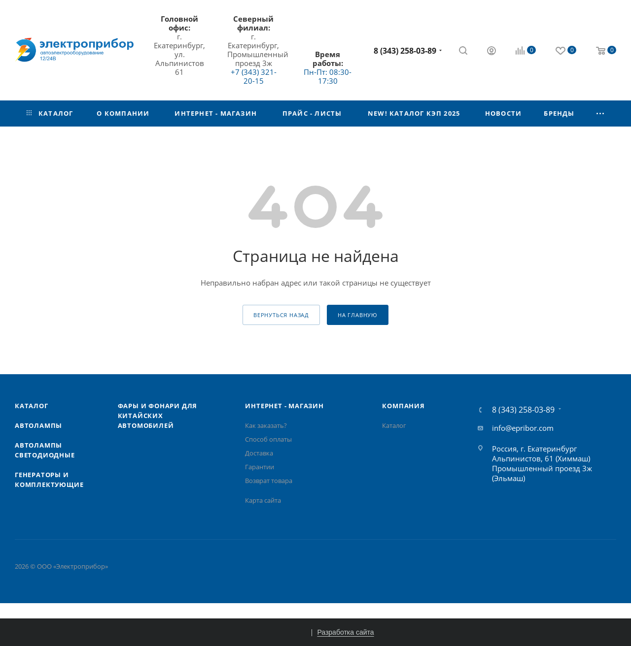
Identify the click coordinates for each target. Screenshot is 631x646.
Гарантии (259, 466)
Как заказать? (266, 425)
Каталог (31, 405)
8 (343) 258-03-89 (405, 50)
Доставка (259, 453)
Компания (403, 405)
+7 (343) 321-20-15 (254, 76)
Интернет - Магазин (284, 405)
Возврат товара (268, 480)
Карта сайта (263, 500)
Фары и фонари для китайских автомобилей (158, 415)
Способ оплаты (268, 439)
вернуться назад (281, 315)
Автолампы (38, 425)
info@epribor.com (523, 428)
